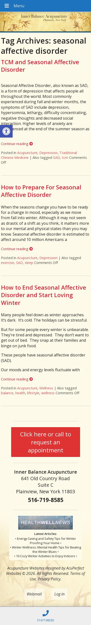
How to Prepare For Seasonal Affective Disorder (41, 191)
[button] (6, 131)
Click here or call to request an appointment (45, 442)
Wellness (46, 388)
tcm (65, 157)
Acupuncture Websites (25, 568)
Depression (48, 152)
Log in (59, 594)
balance (7, 393)
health (20, 393)
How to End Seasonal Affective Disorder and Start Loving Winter (43, 294)
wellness (48, 393)
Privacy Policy (49, 579)
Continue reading (17, 143)
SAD (56, 157)
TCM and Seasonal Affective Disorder (40, 65)
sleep (29, 262)
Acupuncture (27, 152)
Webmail (34, 594)
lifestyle (33, 393)
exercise (7, 262)
